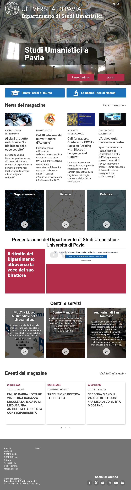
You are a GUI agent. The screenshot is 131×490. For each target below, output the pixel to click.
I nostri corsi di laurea (37, 93)
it (109, 4)
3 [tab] (69, 428)
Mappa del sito (11, 469)
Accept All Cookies (86, 260)
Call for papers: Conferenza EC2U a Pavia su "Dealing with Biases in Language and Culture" (80, 148)
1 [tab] (61, 428)
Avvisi (110, 77)
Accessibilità (10, 463)
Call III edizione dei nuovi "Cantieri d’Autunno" (49, 138)
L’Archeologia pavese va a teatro (111, 140)
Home (123, 3)
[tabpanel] (25, 403)
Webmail (8, 451)
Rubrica (7, 448)
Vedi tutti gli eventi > (113, 373)
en (113, 4)
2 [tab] (65, 428)
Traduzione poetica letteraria (63, 396)
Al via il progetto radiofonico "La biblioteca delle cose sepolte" (16, 144)
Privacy (7, 460)
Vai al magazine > (114, 105)
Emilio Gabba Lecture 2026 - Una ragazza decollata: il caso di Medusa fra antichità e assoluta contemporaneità (24, 404)
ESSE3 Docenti (11, 457)
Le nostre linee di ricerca (98, 93)
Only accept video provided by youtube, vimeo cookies (86, 256)
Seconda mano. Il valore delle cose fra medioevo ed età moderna (104, 400)
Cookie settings (11, 466)
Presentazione (81, 77)
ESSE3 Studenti (11, 454)
